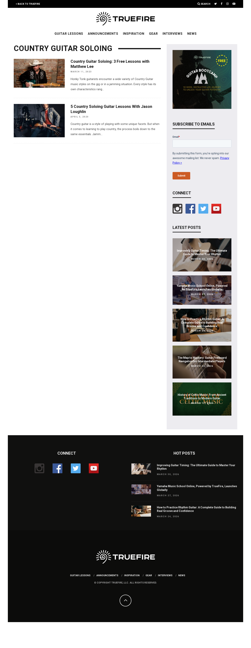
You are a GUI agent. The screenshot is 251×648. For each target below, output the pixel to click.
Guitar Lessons (69, 33)
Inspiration (133, 33)
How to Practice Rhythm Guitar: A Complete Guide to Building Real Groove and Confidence (202, 323)
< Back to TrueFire (28, 4)
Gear (153, 33)
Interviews (173, 33)
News (192, 33)
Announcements (103, 33)
